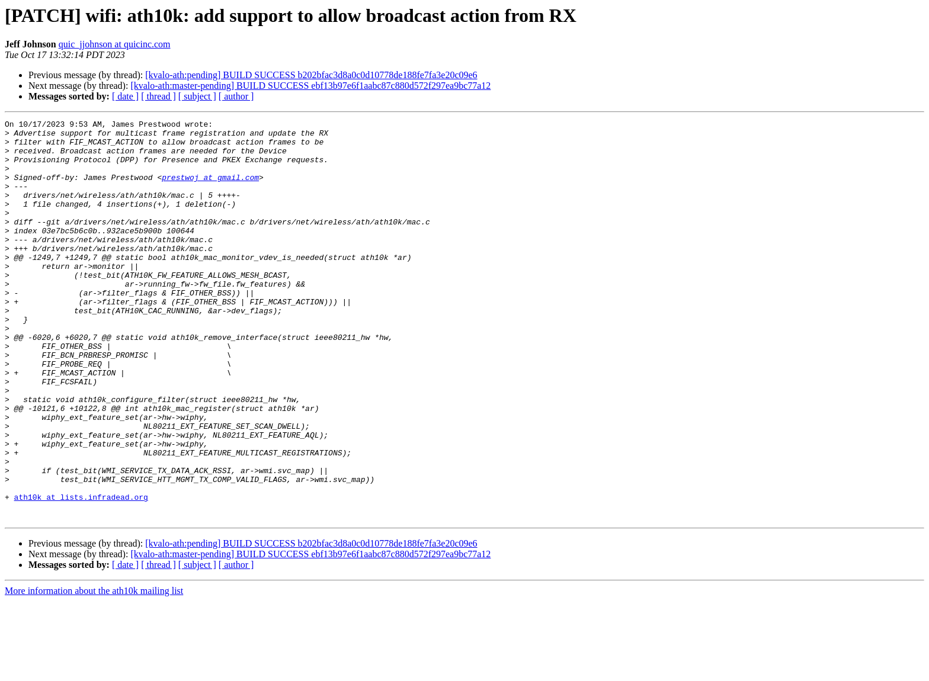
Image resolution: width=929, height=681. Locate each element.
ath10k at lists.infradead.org (81, 573)
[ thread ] (158, 96)
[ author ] (236, 96)
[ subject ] (197, 96)
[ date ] (125, 96)
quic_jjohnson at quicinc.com (115, 44)
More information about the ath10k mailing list (94, 671)
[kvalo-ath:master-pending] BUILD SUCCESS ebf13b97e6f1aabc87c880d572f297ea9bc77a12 (310, 86)
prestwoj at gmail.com (210, 189)
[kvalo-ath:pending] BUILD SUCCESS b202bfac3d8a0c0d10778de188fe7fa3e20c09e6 (311, 75)
